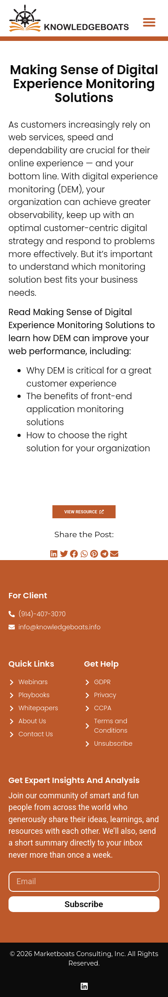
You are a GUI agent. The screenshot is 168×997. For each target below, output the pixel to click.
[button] (149, 22)
